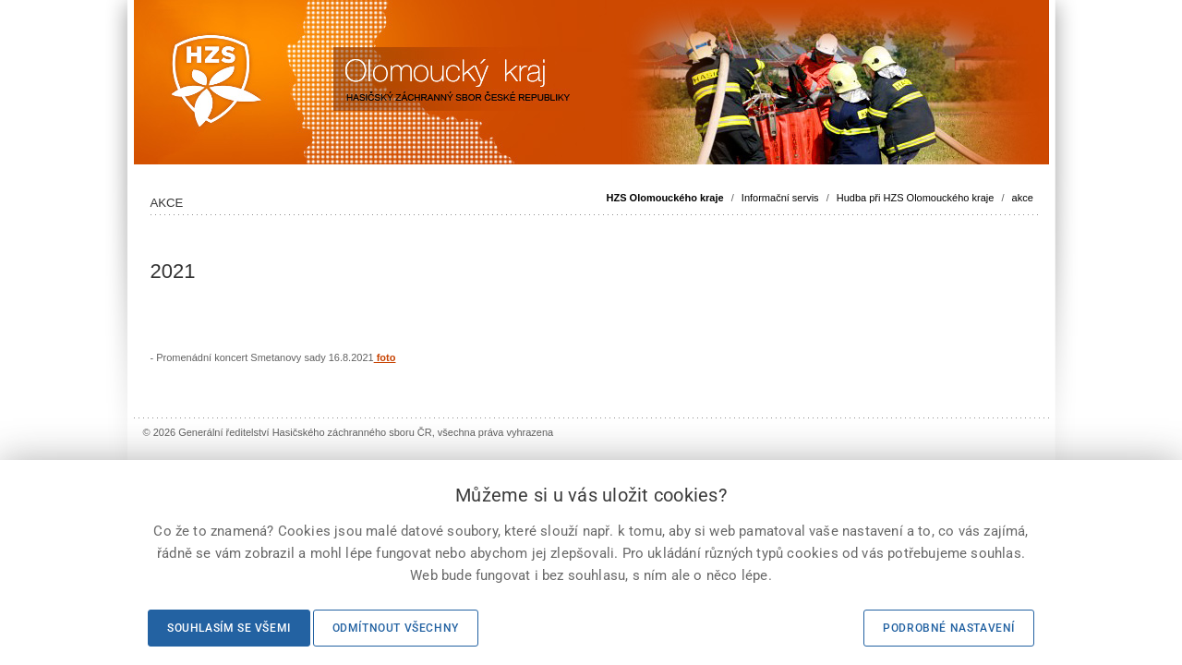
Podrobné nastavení (949, 628)
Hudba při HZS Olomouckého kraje (916, 197)
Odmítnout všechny (395, 628)
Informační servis (780, 197)
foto (385, 357)
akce (1022, 197)
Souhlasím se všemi (229, 628)
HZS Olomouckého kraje (665, 197)
